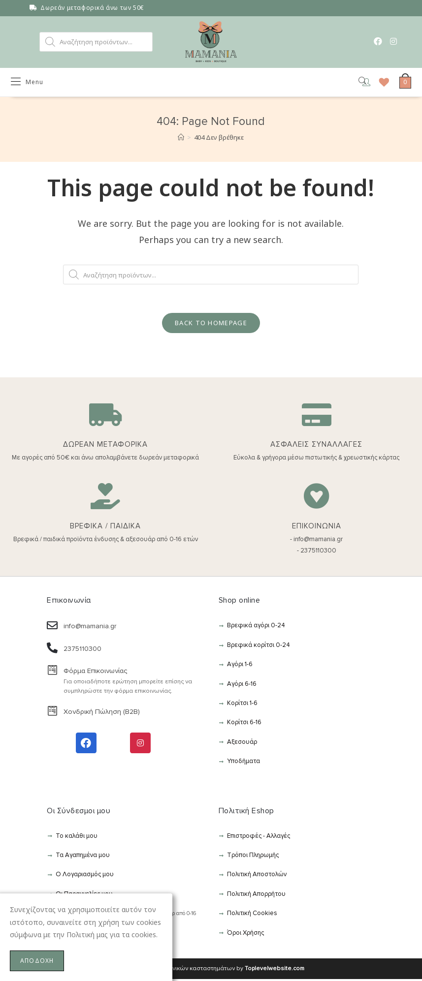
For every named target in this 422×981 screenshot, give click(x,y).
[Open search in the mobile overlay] (96, 42)
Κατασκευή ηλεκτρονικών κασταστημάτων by (211, 970)
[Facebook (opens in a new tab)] (378, 41)
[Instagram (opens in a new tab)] (393, 41)
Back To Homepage (211, 324)
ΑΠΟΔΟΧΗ (37, 960)
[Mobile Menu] (27, 82)
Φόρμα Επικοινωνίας (95, 673)
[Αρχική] (181, 138)
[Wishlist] (381, 82)
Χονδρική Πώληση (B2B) (102, 713)
